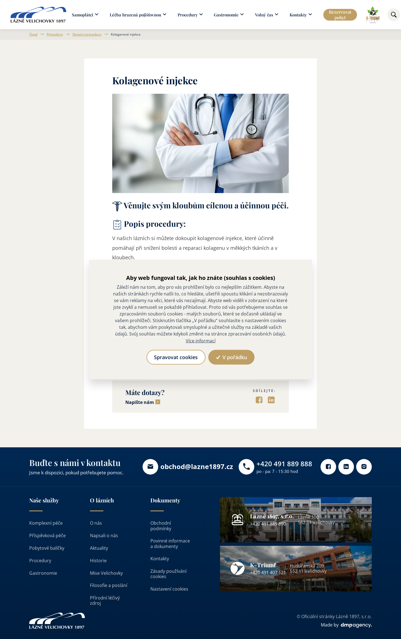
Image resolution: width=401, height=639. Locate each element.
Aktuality (99, 548)
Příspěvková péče (47, 535)
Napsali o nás (104, 535)
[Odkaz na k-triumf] (373, 14)
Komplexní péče (46, 523)
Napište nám (139, 402)
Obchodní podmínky (160, 525)
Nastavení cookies (169, 589)
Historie (98, 560)
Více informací (201, 340)
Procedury (55, 34)
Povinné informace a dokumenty (170, 543)
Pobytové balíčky (46, 548)
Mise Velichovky (106, 573)
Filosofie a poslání (108, 585)
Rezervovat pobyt (340, 14)
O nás (96, 523)
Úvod (33, 34)
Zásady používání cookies (168, 573)
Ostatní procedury (86, 34)
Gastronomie (43, 573)
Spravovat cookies (176, 357)
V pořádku (231, 357)
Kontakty (159, 559)
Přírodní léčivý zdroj (105, 600)
